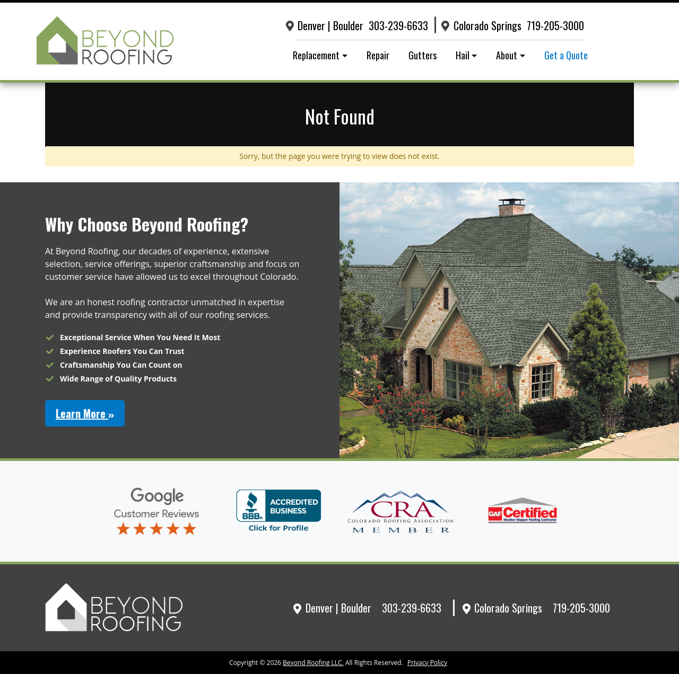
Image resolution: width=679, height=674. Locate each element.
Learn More (85, 413)
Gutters (422, 55)
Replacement (316, 55)
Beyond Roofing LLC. (313, 662)
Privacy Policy (427, 662)
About (506, 55)
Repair (378, 55)
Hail (462, 55)
